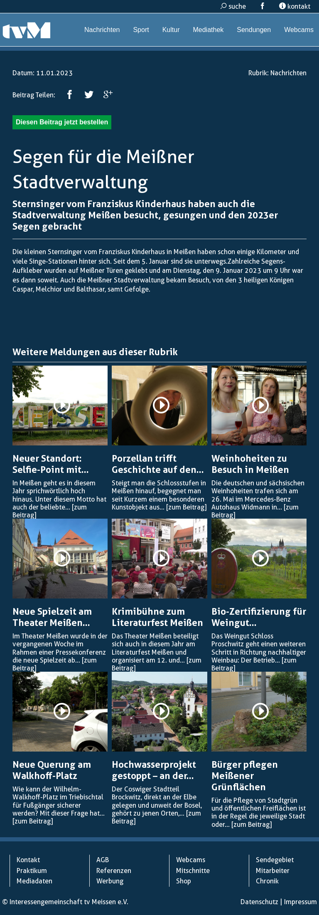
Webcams (299, 29)
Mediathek (208, 29)
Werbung (109, 881)
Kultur (171, 29)
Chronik (267, 881)
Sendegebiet (275, 860)
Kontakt (28, 860)
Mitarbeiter (273, 871)
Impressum (300, 902)
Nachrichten (102, 29)
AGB (102, 860)
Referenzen (113, 871)
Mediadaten (34, 881)
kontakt (294, 6)
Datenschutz (259, 902)
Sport (141, 29)
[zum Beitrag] (186, 507)
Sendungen (254, 29)
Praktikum (32, 871)
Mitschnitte (193, 871)
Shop (183, 881)
